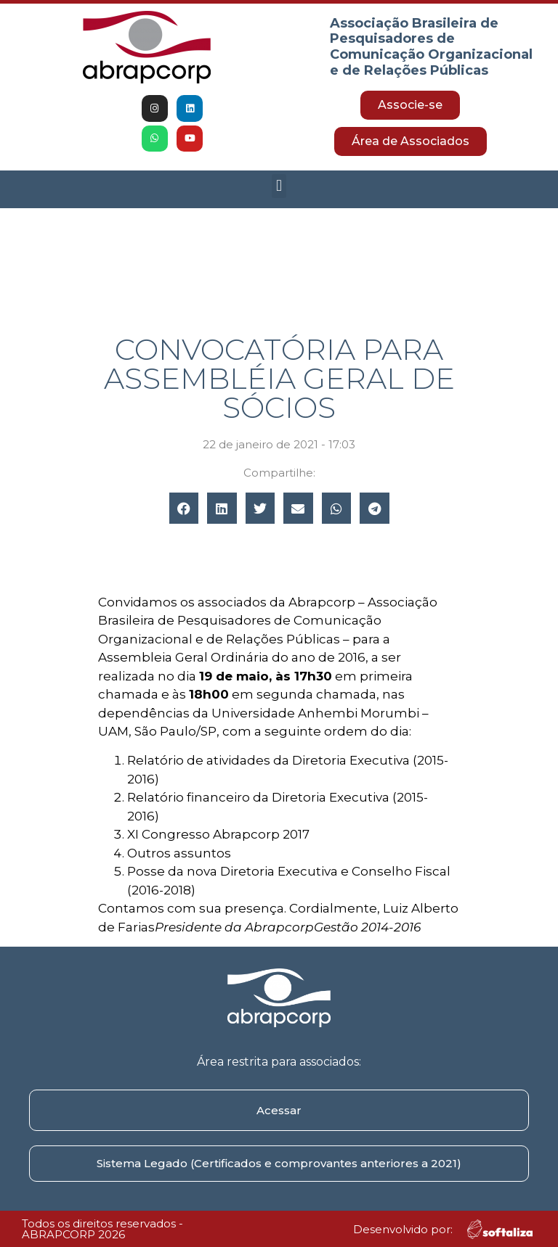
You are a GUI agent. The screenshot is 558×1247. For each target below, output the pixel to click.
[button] (279, 186)
